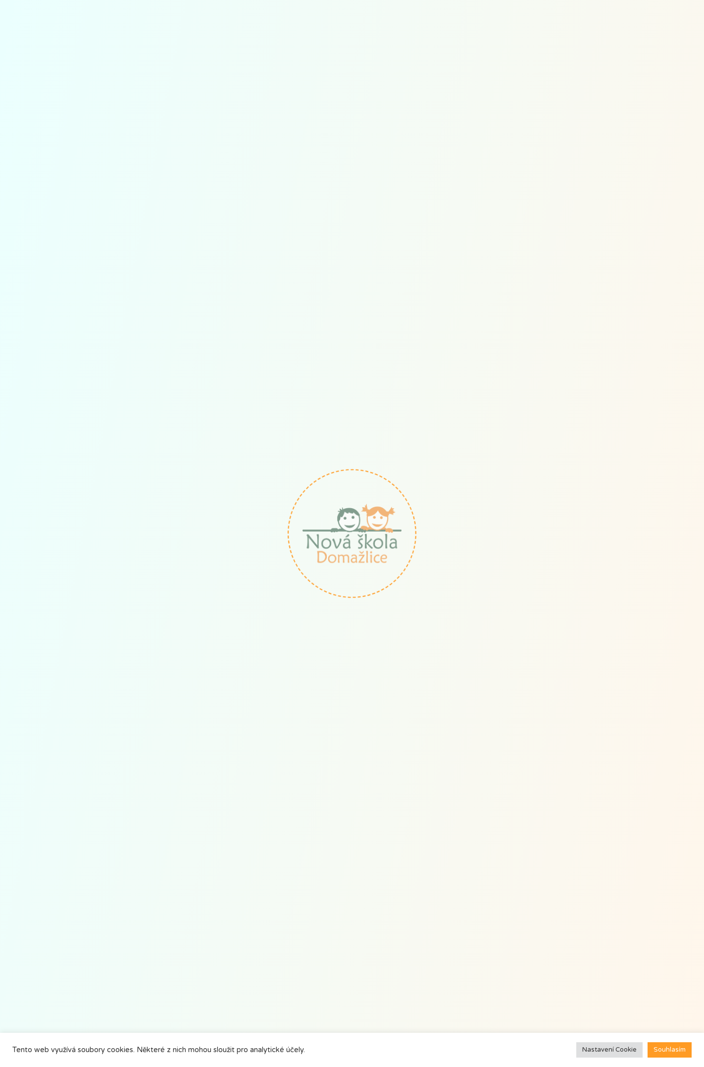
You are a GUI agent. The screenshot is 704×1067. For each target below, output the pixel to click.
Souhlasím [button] (670, 1050)
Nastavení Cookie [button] (609, 1050)
